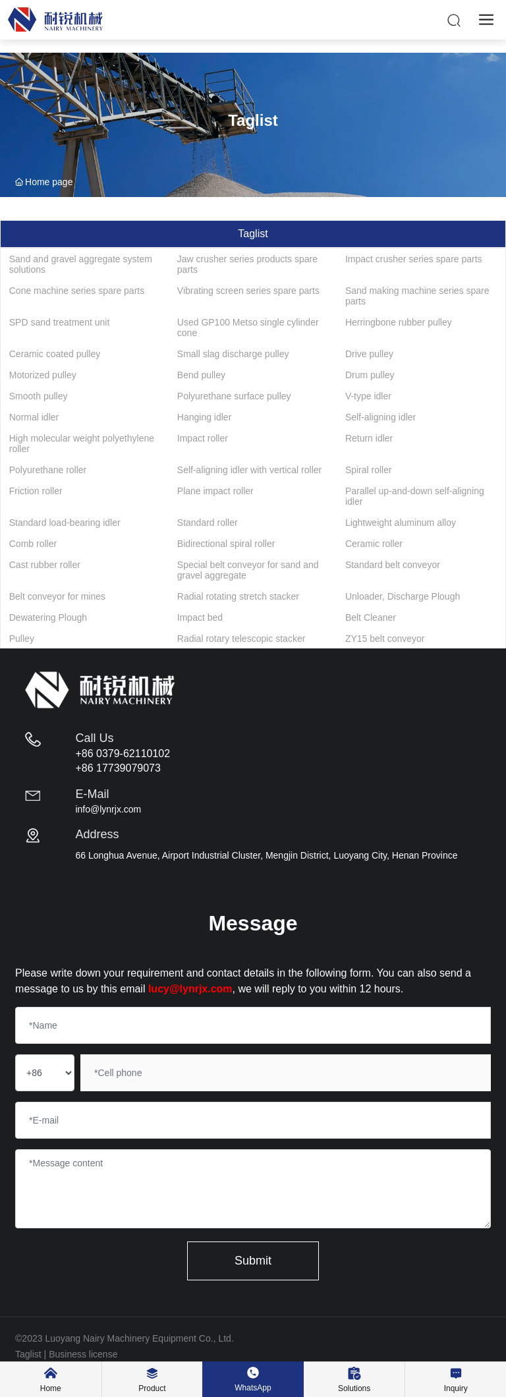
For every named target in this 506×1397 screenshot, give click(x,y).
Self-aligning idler (380, 417)
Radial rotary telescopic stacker (241, 638)
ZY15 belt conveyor (385, 638)
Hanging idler (204, 417)
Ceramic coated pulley (55, 354)
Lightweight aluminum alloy (400, 522)
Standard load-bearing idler (65, 522)
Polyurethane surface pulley (234, 396)
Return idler (369, 438)
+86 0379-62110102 (122, 753)
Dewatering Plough (48, 617)
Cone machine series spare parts (76, 290)
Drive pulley (369, 354)
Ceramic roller (374, 543)
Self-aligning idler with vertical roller (249, 470)
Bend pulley (201, 375)
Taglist (28, 1354)
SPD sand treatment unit (59, 322)
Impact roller (202, 438)
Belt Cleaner (370, 617)
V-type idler (368, 396)
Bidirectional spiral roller (226, 543)
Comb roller (33, 543)
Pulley (21, 638)
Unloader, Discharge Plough (402, 596)
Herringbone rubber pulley (398, 322)
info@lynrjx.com (108, 809)
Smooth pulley (38, 396)
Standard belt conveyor (392, 564)
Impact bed (200, 617)
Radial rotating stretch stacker (238, 596)
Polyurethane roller (48, 470)
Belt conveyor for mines (57, 596)
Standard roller (207, 522)
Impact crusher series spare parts (413, 259)
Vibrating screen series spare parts (248, 290)
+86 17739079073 (117, 768)
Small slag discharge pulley (233, 354)
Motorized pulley (42, 375)
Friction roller (36, 491)
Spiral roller (368, 470)
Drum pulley (370, 375)
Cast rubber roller (44, 564)
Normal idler (34, 417)
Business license (83, 1354)
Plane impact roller (215, 491)
